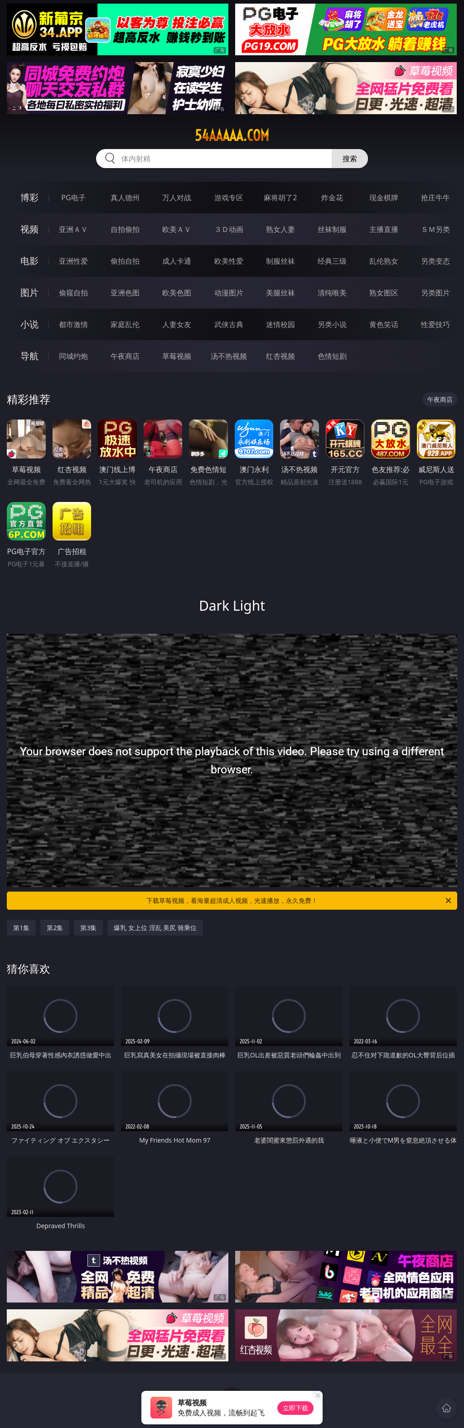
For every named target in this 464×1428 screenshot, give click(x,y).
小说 (29, 324)
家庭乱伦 (125, 324)
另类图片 (435, 293)
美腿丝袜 (280, 293)
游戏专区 (228, 198)
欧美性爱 (228, 261)
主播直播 (383, 229)
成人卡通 (176, 261)
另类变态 (435, 261)
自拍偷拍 (125, 229)
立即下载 (295, 1408)
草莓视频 (176, 356)
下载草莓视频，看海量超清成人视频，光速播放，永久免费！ (299, 900)
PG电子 (73, 198)
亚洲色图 (125, 293)
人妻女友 (176, 324)
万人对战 (176, 198)
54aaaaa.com (232, 135)
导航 (29, 356)
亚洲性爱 (73, 261)
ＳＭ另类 (435, 229)
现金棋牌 (383, 198)
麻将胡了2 (280, 198)
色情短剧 (332, 356)
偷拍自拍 (125, 261)
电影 (29, 261)
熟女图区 (383, 293)
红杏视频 (280, 356)
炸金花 (332, 198)
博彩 (29, 197)
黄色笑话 (383, 324)
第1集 (21, 927)
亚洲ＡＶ (73, 229)
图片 (29, 292)
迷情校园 (280, 324)
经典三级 (332, 261)
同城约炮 (73, 356)
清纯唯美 (332, 293)
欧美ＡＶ (176, 229)
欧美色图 (176, 293)
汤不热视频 (229, 356)
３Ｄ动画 (228, 229)
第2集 (55, 927)
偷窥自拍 (73, 293)
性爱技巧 (435, 324)
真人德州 (125, 198)
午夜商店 (125, 356)
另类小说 (332, 324)
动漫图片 (228, 293)
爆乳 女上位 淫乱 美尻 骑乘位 (155, 927)
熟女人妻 (280, 229)
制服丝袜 (280, 261)
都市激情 (73, 324)
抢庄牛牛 (435, 198)
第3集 (88, 927)
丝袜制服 (332, 229)
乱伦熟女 (383, 261)
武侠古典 (228, 324)
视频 (29, 229)
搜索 (350, 159)
